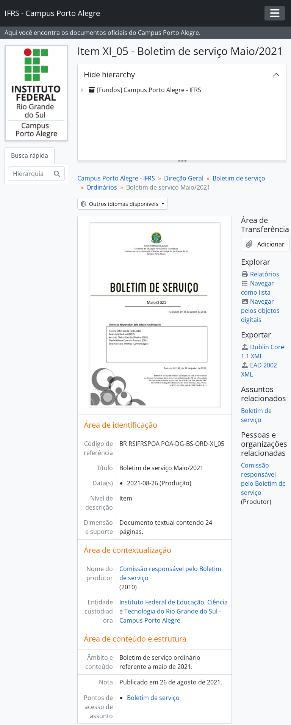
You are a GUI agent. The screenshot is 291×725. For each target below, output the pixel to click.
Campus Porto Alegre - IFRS (116, 178)
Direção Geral (183, 178)
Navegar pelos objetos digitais (260, 310)
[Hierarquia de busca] (28, 173)
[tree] (182, 123)
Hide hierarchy (109, 74)
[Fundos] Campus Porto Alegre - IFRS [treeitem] (144, 89)
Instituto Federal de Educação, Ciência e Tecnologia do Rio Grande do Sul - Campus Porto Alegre (173, 611)
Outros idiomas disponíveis (120, 203)
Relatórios (260, 274)
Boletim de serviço (239, 178)
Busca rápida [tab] (29, 155)
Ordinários (101, 187)
